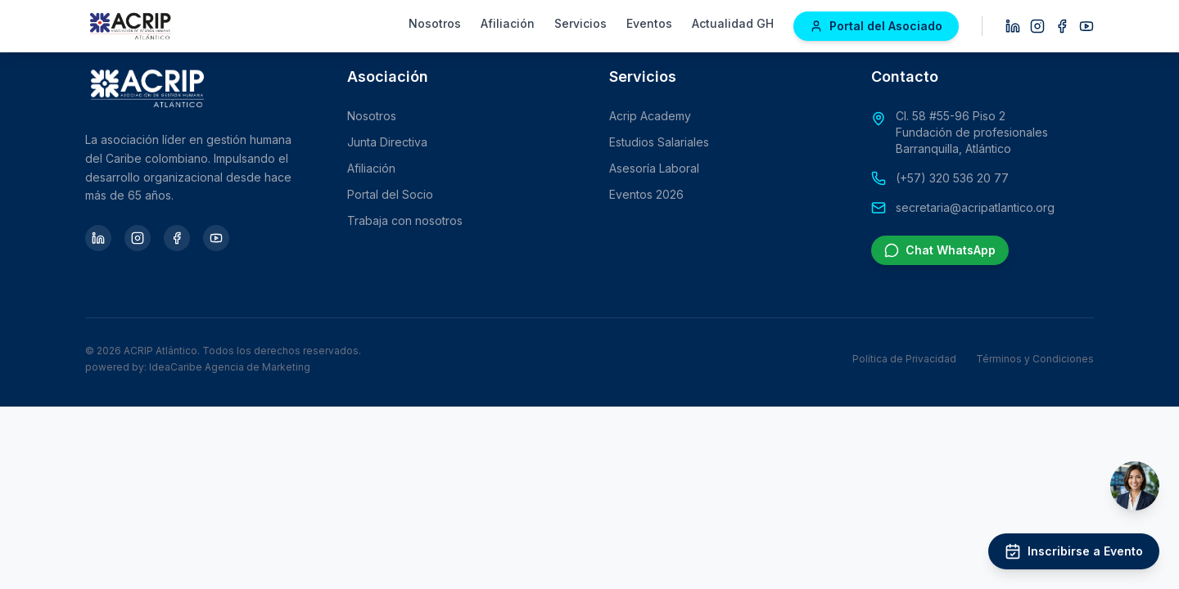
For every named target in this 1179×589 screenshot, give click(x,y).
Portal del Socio (390, 194)
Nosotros (435, 23)
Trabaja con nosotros (405, 220)
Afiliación (508, 23)
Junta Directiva (387, 142)
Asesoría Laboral (654, 168)
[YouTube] (1086, 26)
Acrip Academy (650, 116)
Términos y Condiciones (1035, 359)
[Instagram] (1037, 26)
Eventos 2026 (646, 194)
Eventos (649, 23)
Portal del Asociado (876, 26)
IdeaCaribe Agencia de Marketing (229, 367)
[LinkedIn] (1012, 26)
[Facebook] (1062, 26)
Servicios (580, 23)
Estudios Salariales (659, 142)
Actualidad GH (733, 23)
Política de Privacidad (904, 359)
